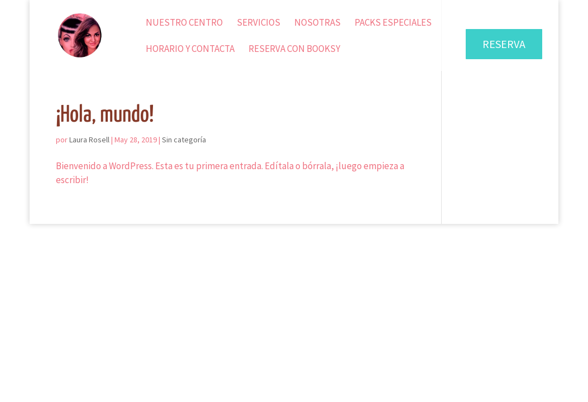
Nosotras (317, 23)
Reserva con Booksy (294, 50)
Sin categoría (184, 140)
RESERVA (503, 44)
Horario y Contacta (190, 50)
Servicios (258, 23)
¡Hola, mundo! (105, 115)
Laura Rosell (89, 140)
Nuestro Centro (184, 23)
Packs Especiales (393, 23)
